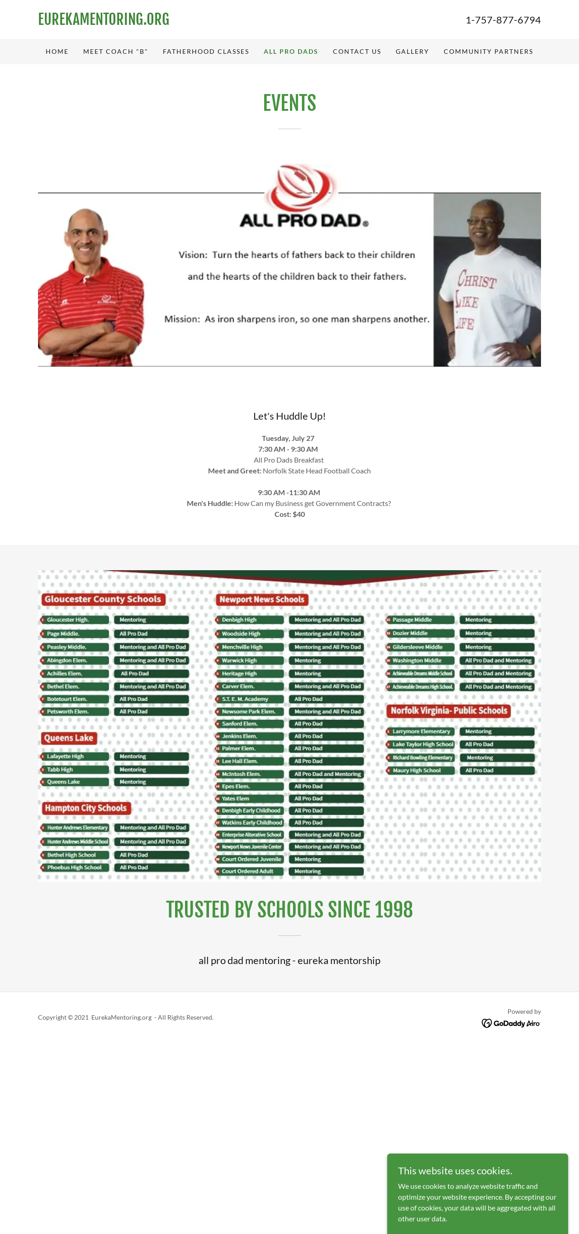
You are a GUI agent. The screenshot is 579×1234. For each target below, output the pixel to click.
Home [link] (57, 51)
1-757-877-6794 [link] (503, 20)
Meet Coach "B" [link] (115, 51)
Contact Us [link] (357, 51)
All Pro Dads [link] (291, 51)
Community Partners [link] (488, 51)
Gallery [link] (412, 51)
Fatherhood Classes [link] (206, 51)
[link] (164, 22)
